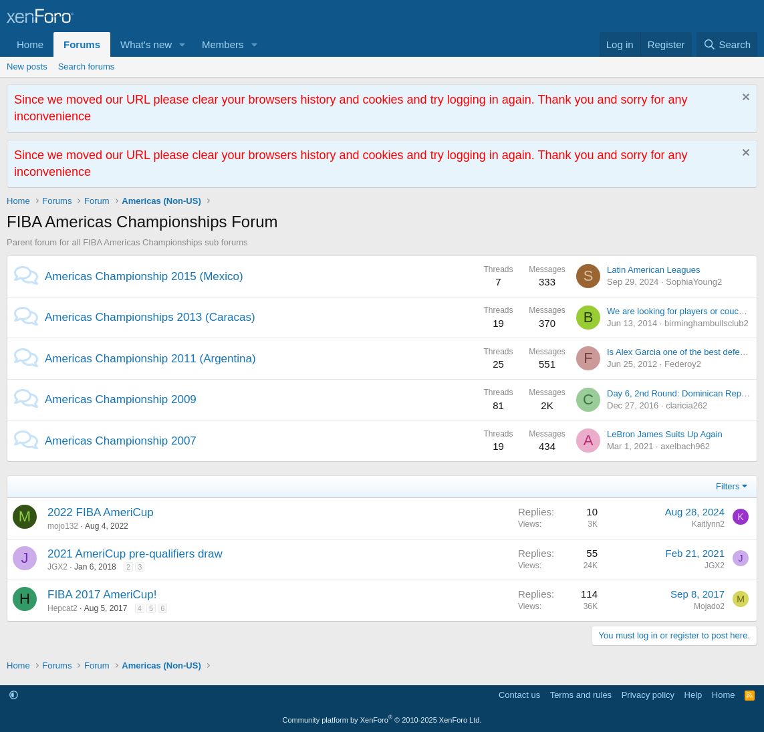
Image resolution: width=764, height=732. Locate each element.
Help (693, 695)
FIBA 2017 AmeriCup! (101, 594)
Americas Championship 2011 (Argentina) (150, 358)
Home (30, 44)
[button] (182, 44)
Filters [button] (727, 486)
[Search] (726, 44)
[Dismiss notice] (744, 99)
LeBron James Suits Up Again (665, 434)
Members (223, 44)
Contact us (519, 695)
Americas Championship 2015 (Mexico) (144, 276)
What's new (146, 44)
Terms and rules (581, 695)
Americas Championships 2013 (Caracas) (150, 317)
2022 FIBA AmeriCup (100, 512)
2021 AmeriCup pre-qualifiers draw (135, 553)
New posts (27, 67)
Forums (81, 44)
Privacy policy (648, 695)
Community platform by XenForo (382, 720)
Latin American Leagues (653, 270)
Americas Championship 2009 (121, 399)
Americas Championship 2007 (121, 441)
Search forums (86, 67)
